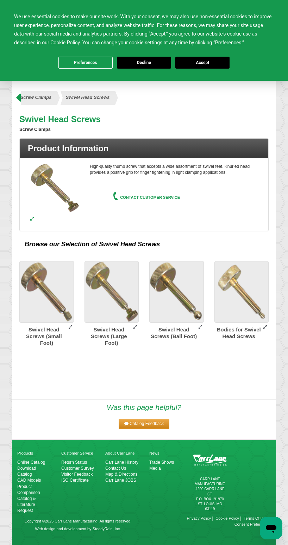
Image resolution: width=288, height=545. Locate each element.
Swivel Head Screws (88, 97)
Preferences (85, 62)
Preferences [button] (228, 42)
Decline (144, 62)
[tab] (144, 148)
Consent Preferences (252, 524)
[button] (144, 424)
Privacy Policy (199, 518)
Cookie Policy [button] (65, 42)
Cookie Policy (227, 518)
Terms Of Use (255, 518)
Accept (202, 62)
